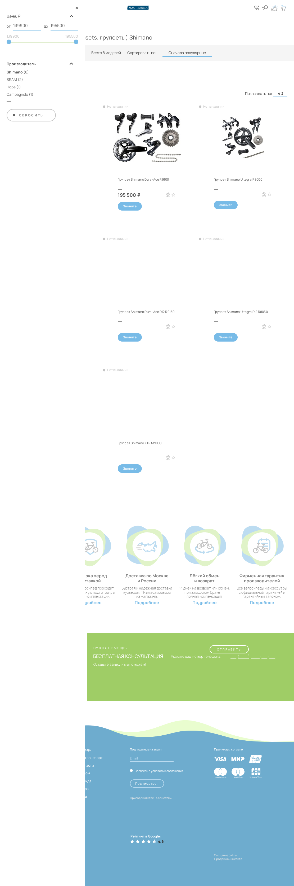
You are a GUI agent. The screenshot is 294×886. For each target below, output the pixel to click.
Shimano (15, 72)
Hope (11, 87)
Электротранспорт (86, 757)
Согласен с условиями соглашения (159, 770)
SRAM (12, 79)
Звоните (130, 206)
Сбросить (27, 115)
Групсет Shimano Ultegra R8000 (238, 179)
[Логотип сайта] (147, 8)
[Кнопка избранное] (274, 8)
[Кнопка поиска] (265, 8)
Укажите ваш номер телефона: (196, 656)
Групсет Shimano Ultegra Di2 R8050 (241, 311)
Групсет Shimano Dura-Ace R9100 (143, 179)
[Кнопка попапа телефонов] (257, 8)
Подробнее (89, 602)
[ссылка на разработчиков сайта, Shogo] (244, 864)
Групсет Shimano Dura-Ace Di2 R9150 (146, 311)
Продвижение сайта (228, 859)
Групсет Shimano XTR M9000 (139, 443)
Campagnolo (17, 94)
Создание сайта (225, 855)
